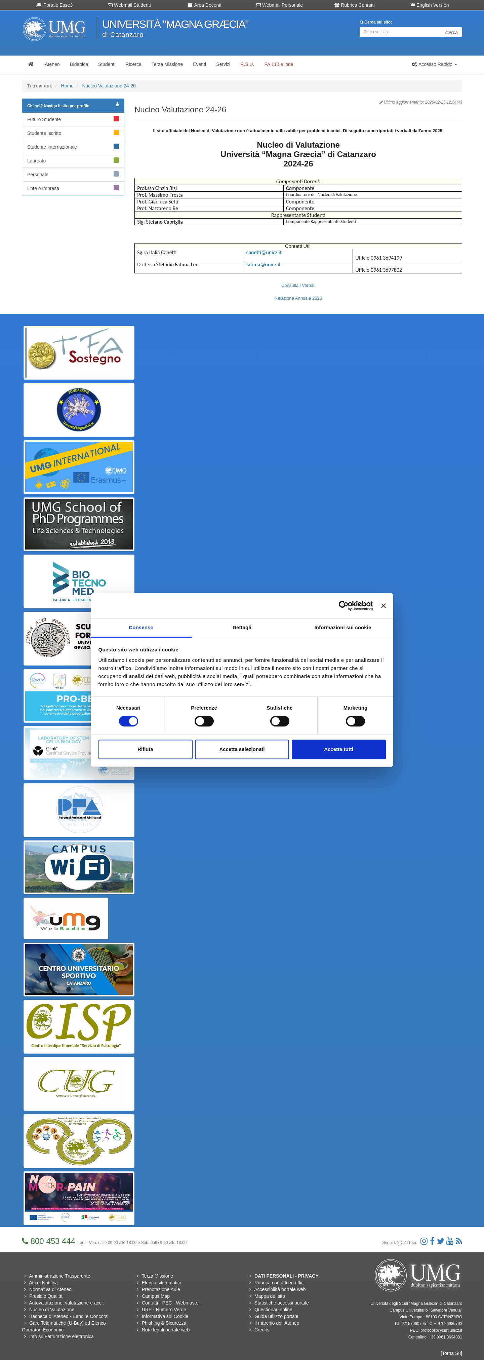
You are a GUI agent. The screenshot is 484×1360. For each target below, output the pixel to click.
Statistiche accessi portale (281, 1303)
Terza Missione (157, 1276)
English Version (429, 5)
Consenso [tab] (141, 627)
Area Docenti (204, 5)
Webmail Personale (279, 5)
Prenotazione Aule (161, 1289)
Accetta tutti (338, 749)
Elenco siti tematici (161, 1282)
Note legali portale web (166, 1329)
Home (67, 85)
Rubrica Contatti (354, 5)
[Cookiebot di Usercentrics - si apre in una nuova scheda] (343, 606)
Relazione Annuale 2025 (298, 298)
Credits (261, 1329)
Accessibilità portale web (280, 1289)
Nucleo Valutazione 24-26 (108, 85)
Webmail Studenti (129, 5)
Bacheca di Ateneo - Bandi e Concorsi (69, 1316)
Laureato (73, 160)
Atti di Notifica (43, 1282)
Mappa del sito (269, 1296)
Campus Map (156, 1296)
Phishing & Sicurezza (164, 1323)
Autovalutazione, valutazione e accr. (66, 1303)
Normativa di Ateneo (50, 1289)
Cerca (451, 32)
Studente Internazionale (73, 147)
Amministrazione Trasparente (59, 1276)
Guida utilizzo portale (276, 1316)
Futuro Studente (73, 119)
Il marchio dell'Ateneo (276, 1323)
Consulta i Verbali (298, 285)
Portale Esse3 (54, 5)
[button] (434, 64)
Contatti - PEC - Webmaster (171, 1303)
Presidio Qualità (46, 1296)
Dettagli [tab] (242, 627)
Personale (73, 174)
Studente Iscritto (73, 133)
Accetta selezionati (242, 749)
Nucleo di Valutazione (51, 1309)
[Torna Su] (451, 1353)
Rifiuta (145, 749)
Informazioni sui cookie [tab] (343, 627)
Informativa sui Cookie (165, 1316)
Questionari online (273, 1309)
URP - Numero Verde (164, 1309)
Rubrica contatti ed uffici (279, 1282)
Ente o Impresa (73, 188)
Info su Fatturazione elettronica (61, 1336)
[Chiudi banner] (383, 605)
